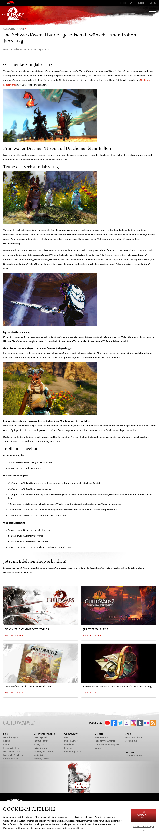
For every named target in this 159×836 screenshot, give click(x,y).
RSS (153, 723)
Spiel (5, 733)
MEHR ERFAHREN (13, 636)
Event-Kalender (71, 741)
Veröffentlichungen (44, 733)
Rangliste (68, 748)
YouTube (107, 723)
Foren (123, 2)
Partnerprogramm (72, 751)
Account (153, 2)
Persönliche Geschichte (13, 755)
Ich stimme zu (143, 815)
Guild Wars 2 (9, 28)
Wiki (132, 2)
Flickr (146, 723)
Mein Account (101, 737)
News (21, 28)
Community (71, 733)
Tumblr (140, 723)
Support (141, 2)
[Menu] (152, 10)
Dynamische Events (12, 751)
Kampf (6, 744)
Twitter (120, 723)
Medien (129, 752)
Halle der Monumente (105, 741)
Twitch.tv (127, 723)
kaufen (134, 737)
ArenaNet (13, 2)
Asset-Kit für (133, 755)
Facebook (114, 723)
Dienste (99, 733)
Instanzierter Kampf (12, 748)
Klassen (6, 741)
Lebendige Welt (40, 737)
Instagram (133, 723)
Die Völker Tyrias (10, 737)
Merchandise (131, 741)
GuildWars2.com (13, 13)
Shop (128, 733)
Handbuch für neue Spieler (107, 744)
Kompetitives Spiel (11, 758)
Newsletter (69, 744)
